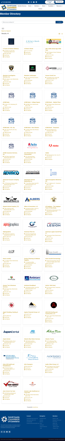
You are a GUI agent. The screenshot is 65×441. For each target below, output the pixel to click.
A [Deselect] (3, 28)
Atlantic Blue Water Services (32, 339)
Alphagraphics (7, 232)
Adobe (47, 153)
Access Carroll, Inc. (50, 75)
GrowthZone (35, 407)
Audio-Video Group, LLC (52, 364)
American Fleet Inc (29, 232)
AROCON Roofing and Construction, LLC (51, 312)
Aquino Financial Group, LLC (32, 312)
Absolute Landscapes (30, 75)
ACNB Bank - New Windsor (31, 127)
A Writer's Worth (28, 48)
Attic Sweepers (28, 364)
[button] (59, 34)
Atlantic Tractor (49, 339)
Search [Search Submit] (59, 22)
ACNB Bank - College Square (32, 102)
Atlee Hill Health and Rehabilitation (8, 365)
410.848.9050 (29, 421)
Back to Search (6, 31)
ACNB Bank (6, 102)
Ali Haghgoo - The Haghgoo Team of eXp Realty (53, 207)
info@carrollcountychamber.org (33, 423)
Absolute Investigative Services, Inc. (9, 76)
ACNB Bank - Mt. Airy (9, 127)
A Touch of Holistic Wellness (11, 48)
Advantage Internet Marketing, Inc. (29, 180)
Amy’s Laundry (7, 258)
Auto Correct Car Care (9, 391)
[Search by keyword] (29, 22)
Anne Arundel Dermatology (52, 258)
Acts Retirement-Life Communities (30, 153)
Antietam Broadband (30, 285)
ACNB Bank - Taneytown (52, 127)
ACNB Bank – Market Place (53, 102)
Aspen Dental (6, 339)
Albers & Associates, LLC (31, 206)
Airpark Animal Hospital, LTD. (11, 206)
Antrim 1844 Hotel (50, 285)
